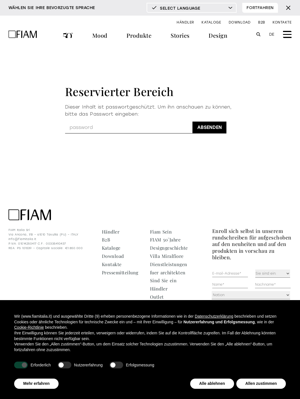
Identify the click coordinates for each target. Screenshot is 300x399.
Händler (185, 22)
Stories (180, 35)
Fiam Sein (161, 232)
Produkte (139, 35)
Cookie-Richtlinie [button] (29, 327)
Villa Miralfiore (167, 256)
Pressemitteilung (120, 272)
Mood (100, 35)
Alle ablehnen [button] (212, 383)
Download (240, 22)
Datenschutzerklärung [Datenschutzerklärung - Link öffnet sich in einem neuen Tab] (214, 316)
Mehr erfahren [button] (36, 383)
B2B (261, 22)
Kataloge (211, 22)
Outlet (157, 297)
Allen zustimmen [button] (261, 383)
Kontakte (282, 22)
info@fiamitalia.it (22, 239)
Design (218, 35)
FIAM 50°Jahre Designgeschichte (68, 36)
